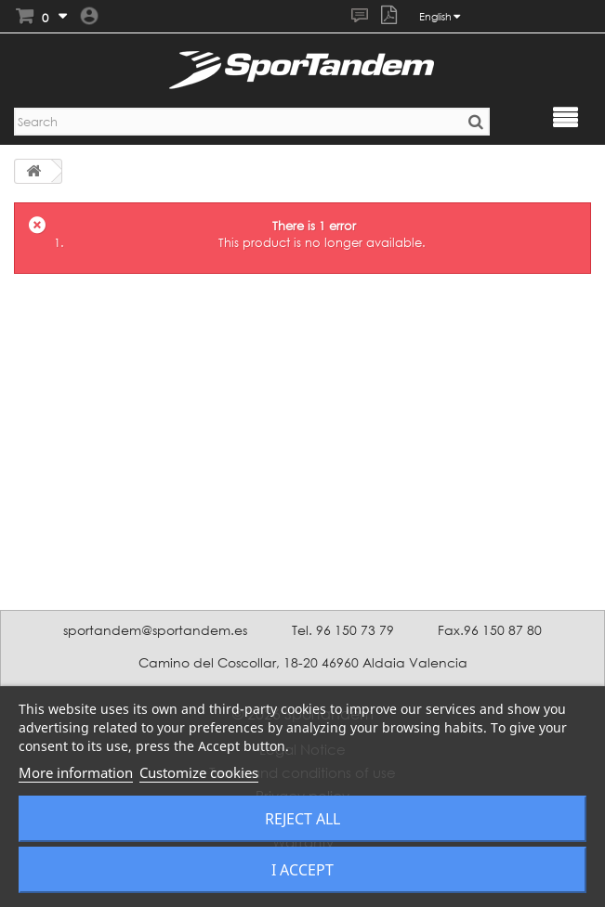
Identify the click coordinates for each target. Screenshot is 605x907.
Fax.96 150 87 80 (490, 630)
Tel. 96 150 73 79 (343, 630)
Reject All (302, 819)
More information (76, 772)
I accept (302, 870)
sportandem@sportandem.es (155, 630)
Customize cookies (198, 772)
